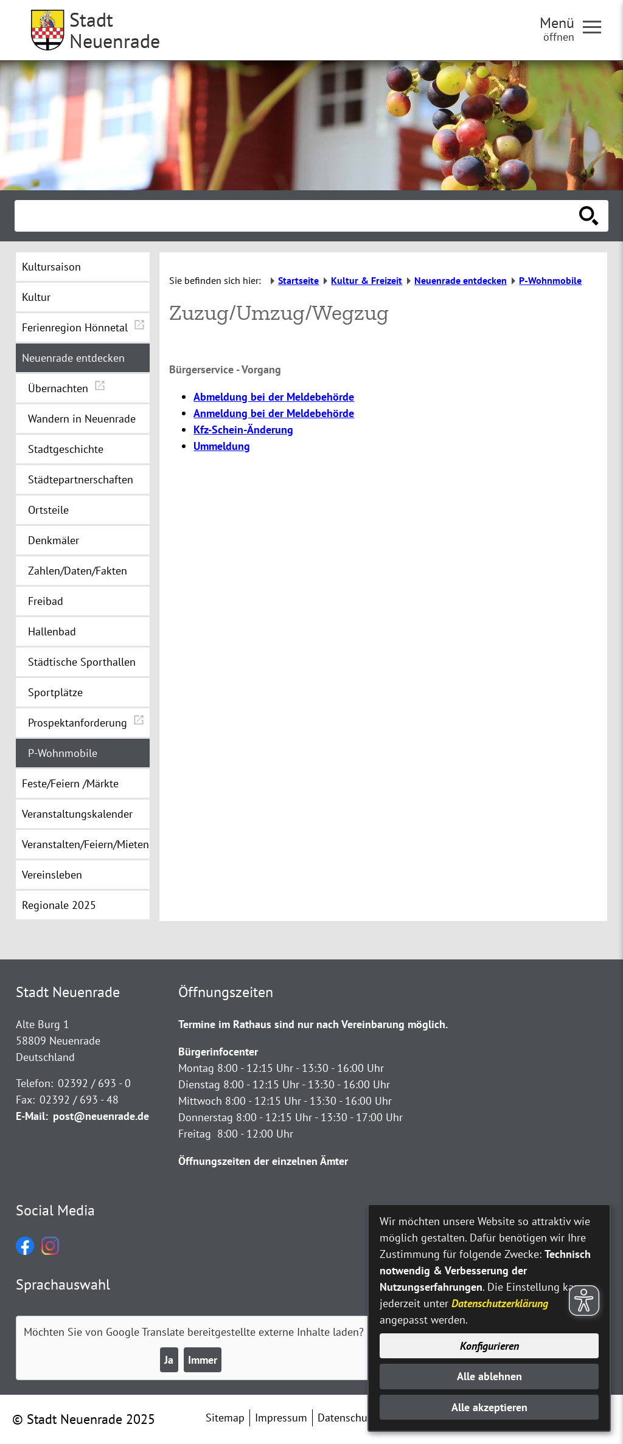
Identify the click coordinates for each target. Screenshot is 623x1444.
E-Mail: (32, 1116)
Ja (168, 1360)
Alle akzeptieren (489, 1407)
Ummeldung (221, 446)
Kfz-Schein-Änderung (243, 430)
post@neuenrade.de (101, 1116)
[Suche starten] (589, 216)
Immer (202, 1360)
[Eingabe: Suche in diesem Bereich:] (298, 215)
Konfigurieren (489, 1346)
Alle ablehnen (489, 1376)
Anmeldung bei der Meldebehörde (273, 413)
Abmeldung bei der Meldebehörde (273, 397)
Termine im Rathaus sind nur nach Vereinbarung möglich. (313, 1024)
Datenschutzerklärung (499, 1303)
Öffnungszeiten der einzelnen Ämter (263, 1161)
